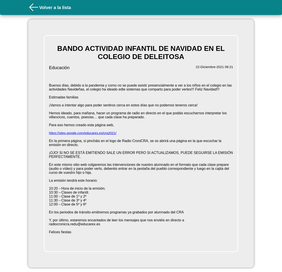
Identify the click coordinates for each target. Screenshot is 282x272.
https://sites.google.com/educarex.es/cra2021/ (82, 133)
